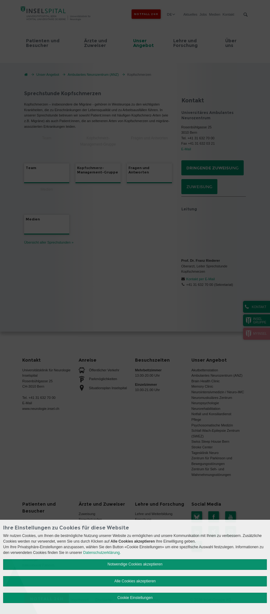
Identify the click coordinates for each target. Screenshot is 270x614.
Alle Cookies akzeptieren (135, 581)
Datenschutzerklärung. (102, 552)
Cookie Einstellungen (135, 598)
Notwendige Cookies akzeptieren (134, 564)
